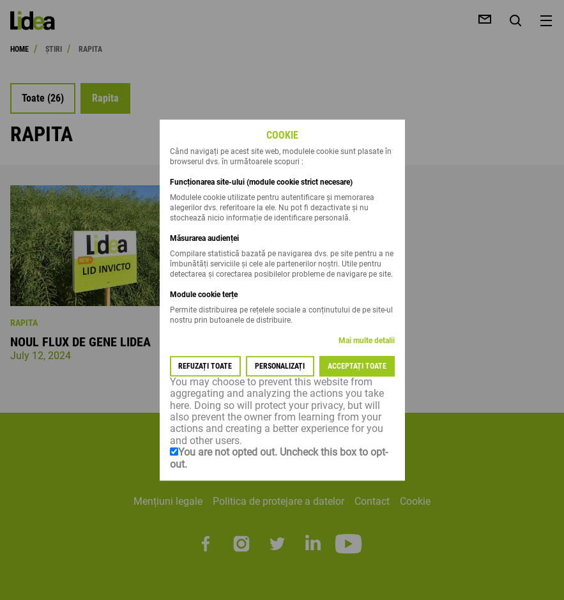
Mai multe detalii (367, 340)
